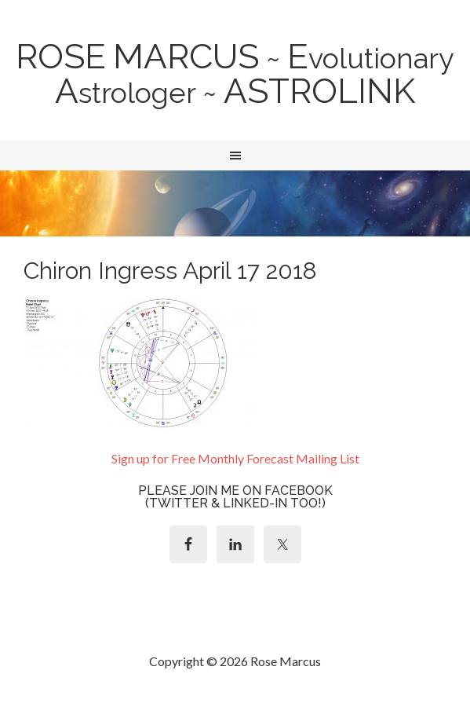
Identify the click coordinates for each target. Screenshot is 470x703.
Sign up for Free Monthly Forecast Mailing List (235, 458)
